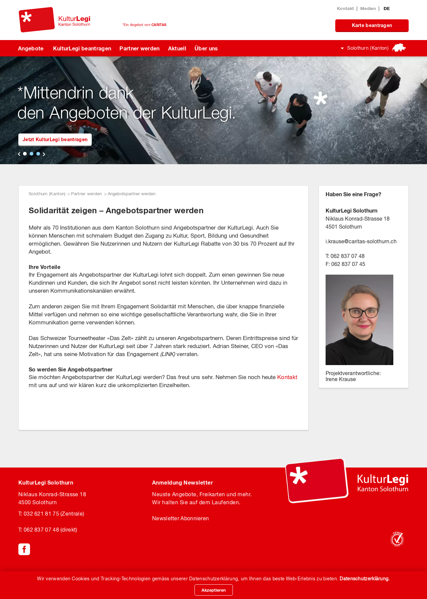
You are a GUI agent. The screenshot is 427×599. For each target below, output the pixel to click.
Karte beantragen (372, 25)
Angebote (31, 48)
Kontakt (345, 8)
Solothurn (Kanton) (368, 48)
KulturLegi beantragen (82, 48)
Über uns (206, 48)
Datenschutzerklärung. (365, 578)
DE (387, 8)
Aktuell (177, 48)
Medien (368, 8)
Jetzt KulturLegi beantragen (55, 139)
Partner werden (139, 48)
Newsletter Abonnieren (180, 518)
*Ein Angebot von (144, 25)
